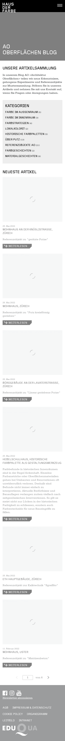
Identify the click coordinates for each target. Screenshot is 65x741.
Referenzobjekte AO (20, 145)
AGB (5, 707)
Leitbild (9, 720)
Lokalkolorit (15, 128)
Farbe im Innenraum (20, 117)
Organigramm (37, 714)
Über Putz (12, 139)
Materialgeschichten (21, 156)
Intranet (25, 720)
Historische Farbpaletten (24, 134)
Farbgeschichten (18, 150)
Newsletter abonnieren (18, 697)
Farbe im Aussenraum (21, 112)
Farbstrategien (17, 123)
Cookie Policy (13, 714)
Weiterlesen (17, 246)
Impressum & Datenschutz (31, 707)
